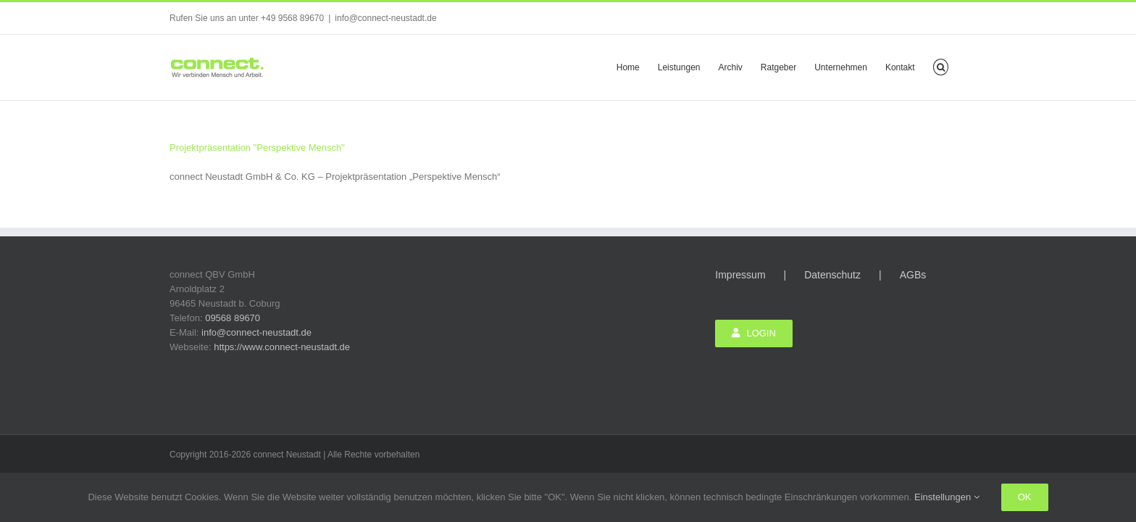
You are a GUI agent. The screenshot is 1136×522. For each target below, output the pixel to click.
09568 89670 (232, 317)
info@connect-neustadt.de (385, 18)
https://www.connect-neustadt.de (282, 346)
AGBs (913, 275)
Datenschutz (832, 275)
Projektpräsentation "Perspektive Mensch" (257, 147)
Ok (1025, 497)
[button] (958, 66)
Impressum (740, 275)
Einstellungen (947, 497)
